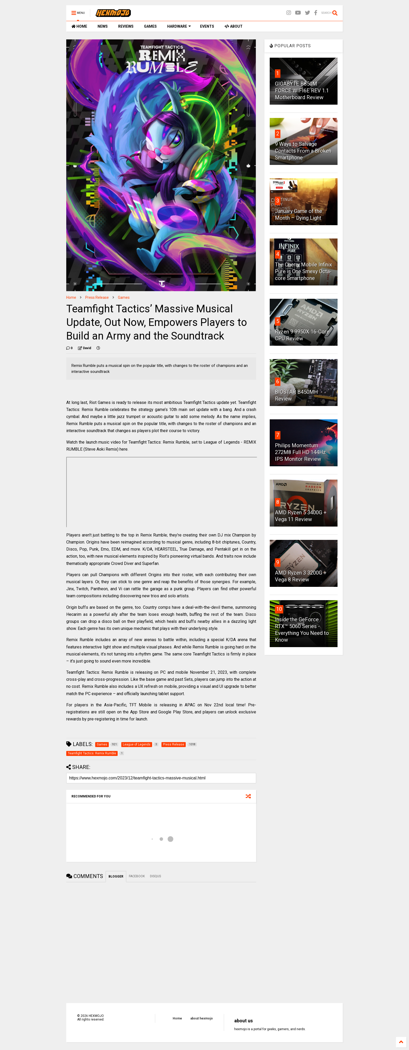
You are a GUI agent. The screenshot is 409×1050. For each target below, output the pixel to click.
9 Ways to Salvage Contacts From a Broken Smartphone (303, 151)
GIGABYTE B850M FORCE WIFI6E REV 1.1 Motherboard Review (302, 90)
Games (124, 297)
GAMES (150, 26)
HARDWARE (179, 26)
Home (71, 297)
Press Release (97, 297)
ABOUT (234, 26)
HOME (79, 26)
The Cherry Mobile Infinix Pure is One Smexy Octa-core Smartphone (303, 271)
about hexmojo (201, 1018)
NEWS (103, 26)
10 (279, 609)
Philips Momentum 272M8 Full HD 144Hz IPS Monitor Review (300, 452)
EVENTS (207, 26)
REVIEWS (126, 26)
